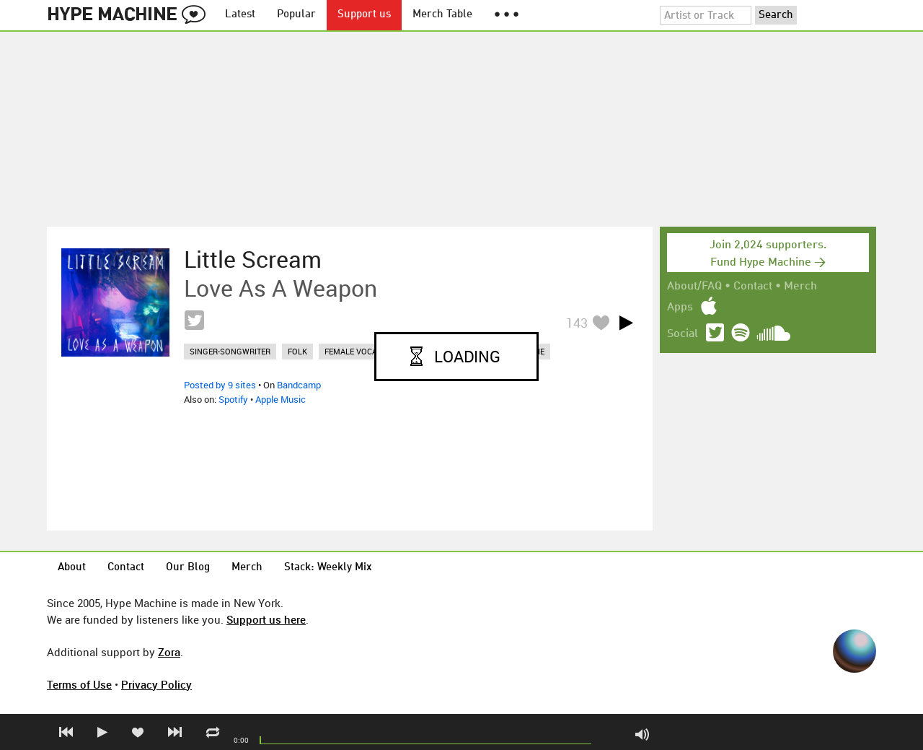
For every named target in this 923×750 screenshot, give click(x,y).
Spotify (233, 399)
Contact (752, 286)
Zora (169, 652)
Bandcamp (299, 384)
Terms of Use (79, 684)
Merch (800, 286)
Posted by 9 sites (220, 384)
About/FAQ (694, 286)
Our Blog (188, 567)
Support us (364, 14)
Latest (240, 14)
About (72, 567)
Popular (296, 14)
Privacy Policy (156, 684)
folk (297, 351)
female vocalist (358, 351)
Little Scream (253, 259)
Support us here (266, 619)
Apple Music (280, 399)
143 (577, 322)
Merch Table (442, 14)
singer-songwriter (230, 351)
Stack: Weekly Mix (328, 567)
